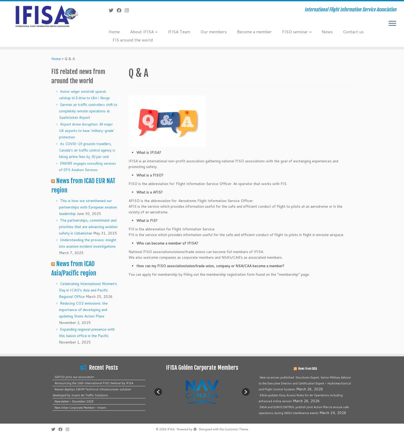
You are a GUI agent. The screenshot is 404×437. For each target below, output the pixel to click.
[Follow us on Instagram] (128, 10)
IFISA (170, 429)
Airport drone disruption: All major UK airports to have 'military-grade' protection (86, 130)
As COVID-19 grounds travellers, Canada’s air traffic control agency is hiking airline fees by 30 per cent (87, 150)
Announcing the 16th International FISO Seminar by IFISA (94, 383)
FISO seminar (297, 32)
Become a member (254, 32)
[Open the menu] (392, 24)
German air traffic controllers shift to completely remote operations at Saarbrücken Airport (88, 111)
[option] (202, 392)
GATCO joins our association (74, 377)
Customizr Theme (236, 429)
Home (114, 32)
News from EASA (307, 369)
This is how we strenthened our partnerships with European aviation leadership (88, 207)
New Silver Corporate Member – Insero (80, 408)
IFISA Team (179, 32)
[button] (158, 392)
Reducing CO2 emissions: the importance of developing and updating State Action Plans (83, 310)
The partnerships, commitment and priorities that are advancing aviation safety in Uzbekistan (88, 227)
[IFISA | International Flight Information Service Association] (46, 16)
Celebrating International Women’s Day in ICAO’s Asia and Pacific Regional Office (88, 290)
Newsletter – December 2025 (74, 401)
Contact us (353, 32)
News (327, 32)
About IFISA (143, 32)
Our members (213, 32)
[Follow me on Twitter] (113, 10)
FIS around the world (133, 40)
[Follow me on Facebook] (121, 10)
